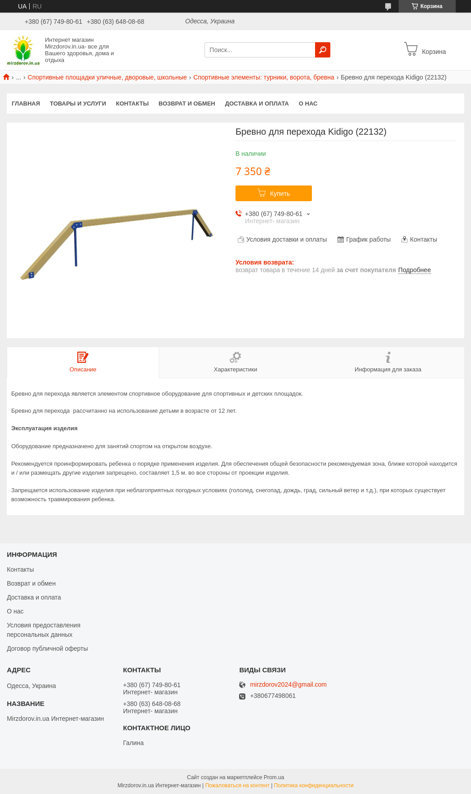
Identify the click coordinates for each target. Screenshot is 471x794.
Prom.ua (274, 777)
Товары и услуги (78, 103)
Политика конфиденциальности (314, 785)
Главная (26, 103)
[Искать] (322, 49)
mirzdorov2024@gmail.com (288, 684)
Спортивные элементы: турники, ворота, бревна (263, 77)
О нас (308, 103)
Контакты (132, 103)
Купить (280, 193)
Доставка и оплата (257, 103)
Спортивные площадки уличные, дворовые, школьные (107, 77)
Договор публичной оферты (47, 648)
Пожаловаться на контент (237, 785)
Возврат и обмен (187, 103)
